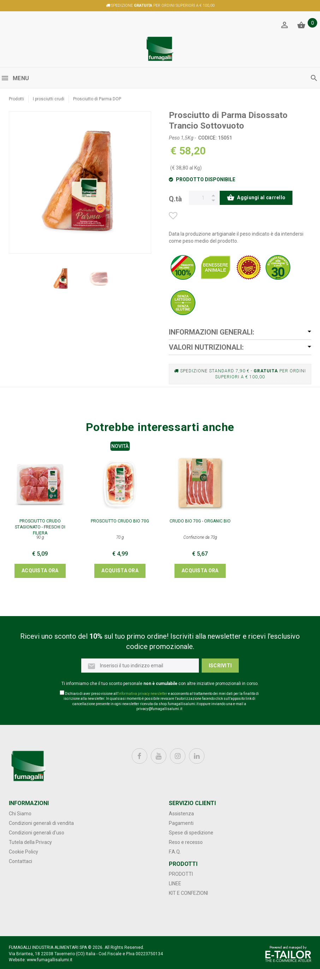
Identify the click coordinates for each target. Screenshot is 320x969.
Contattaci (20, 861)
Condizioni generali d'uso (36, 832)
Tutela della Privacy (30, 842)
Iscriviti (220, 665)
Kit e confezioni (188, 893)
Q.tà (175, 198)
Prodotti (16, 98)
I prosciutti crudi (48, 98)
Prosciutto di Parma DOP (97, 98)
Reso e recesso (186, 842)
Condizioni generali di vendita (41, 823)
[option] (61, 278)
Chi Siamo (20, 813)
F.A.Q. (175, 852)
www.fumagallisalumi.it (49, 959)
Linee (175, 883)
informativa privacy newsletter (142, 694)
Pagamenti (181, 823)
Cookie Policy (23, 852)
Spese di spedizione (191, 832)
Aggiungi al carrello (256, 198)
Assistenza (181, 813)
